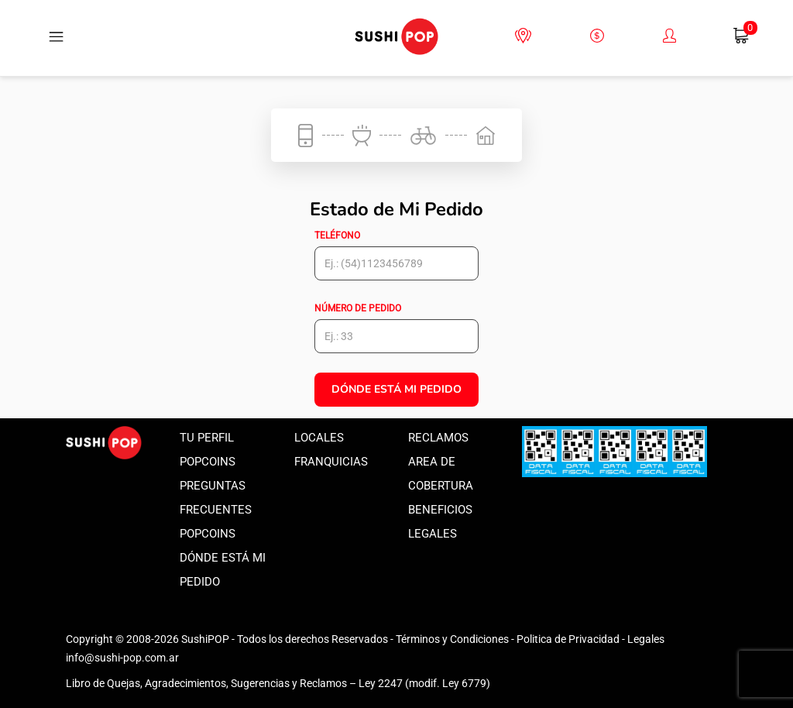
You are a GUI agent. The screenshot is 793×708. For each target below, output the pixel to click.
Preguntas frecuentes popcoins (216, 510)
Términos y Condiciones (452, 639)
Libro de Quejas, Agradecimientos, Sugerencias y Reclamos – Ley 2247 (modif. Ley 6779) (278, 683)
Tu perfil (207, 438)
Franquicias (331, 462)
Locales (319, 438)
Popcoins (207, 462)
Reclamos (438, 438)
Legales (432, 534)
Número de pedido (357, 308)
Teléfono (337, 235)
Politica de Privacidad (568, 639)
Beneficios (440, 510)
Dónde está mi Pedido (396, 389)
